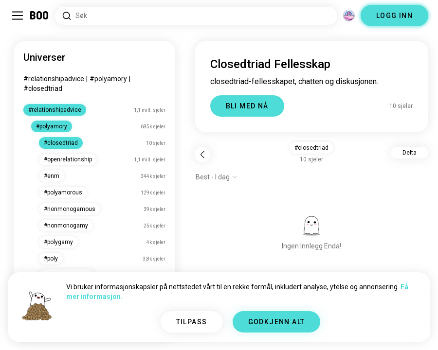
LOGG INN (394, 15)
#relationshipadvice (53, 79)
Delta (409, 152)
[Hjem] (39, 15)
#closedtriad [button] (311, 147)
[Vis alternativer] (216, 177)
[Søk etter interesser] (196, 16)
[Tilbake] (202, 154)
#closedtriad (42, 88)
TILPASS (191, 322)
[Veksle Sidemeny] (17, 15)
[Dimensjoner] (349, 15)
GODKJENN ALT (276, 322)
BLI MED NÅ (247, 106)
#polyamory (108, 79)
